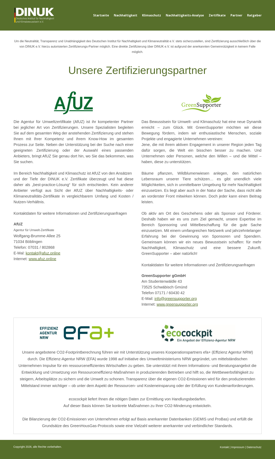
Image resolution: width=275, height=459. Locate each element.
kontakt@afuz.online (43, 253)
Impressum (237, 447)
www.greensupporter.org (177, 304)
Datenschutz (254, 447)
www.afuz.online (42, 259)
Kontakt (224, 447)
